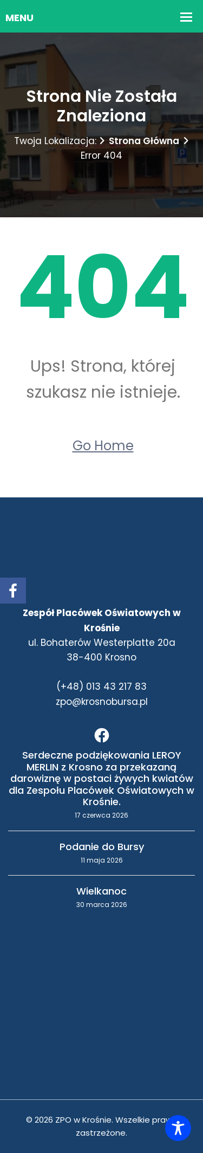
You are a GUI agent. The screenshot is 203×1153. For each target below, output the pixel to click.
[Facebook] (101, 735)
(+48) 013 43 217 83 (101, 686)
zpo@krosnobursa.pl (102, 701)
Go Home (103, 446)
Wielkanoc (101, 891)
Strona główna (144, 140)
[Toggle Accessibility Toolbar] (178, 1128)
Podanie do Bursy (102, 847)
